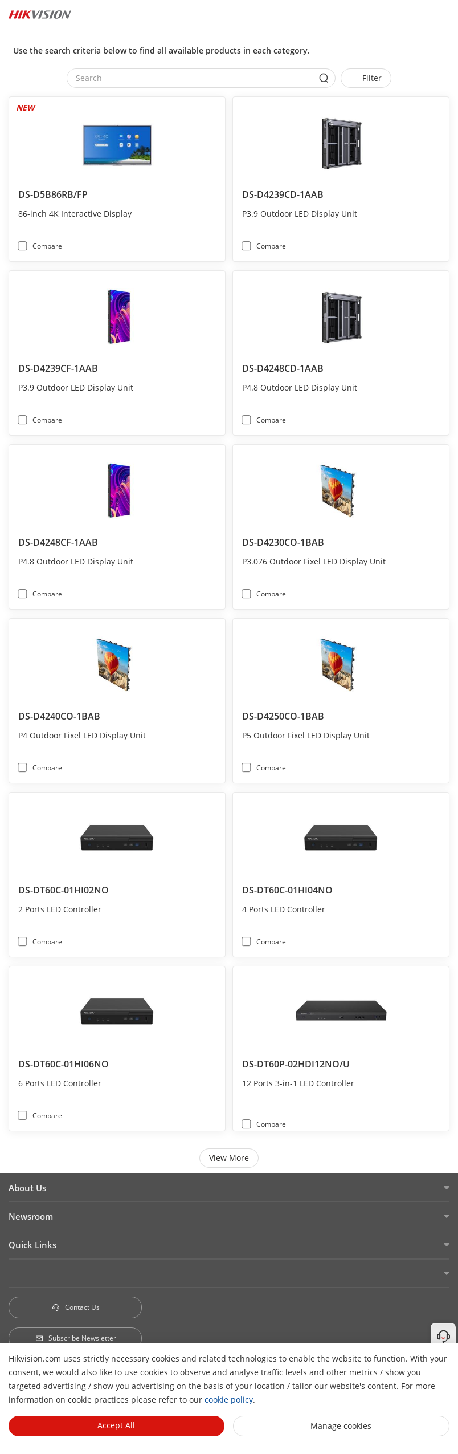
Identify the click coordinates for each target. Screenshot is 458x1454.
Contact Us (75, 1307)
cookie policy (229, 1399)
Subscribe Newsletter (75, 1338)
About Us (27, 1187)
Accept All (116, 1425)
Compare (47, 246)
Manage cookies (340, 1425)
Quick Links (32, 1244)
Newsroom (31, 1216)
